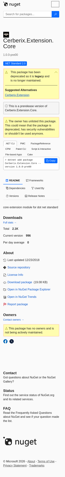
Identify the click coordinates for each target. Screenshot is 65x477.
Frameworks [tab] (34, 180)
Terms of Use (46, 461)
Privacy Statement (15, 465)
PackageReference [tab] (40, 143)
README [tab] (13, 180)
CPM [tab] (7, 149)
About (31, 461)
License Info (15, 274)
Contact (10, 373)
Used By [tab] (37, 188)
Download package (20, 282)
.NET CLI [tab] (10, 143)
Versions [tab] (12, 196)
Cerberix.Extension (17, 95)
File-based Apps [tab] (13, 154)
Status (8, 391)
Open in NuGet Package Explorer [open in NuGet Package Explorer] (29, 289)
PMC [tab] (22, 143)
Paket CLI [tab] (21, 149)
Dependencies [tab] (15, 188)
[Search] (55, 14)
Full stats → (10, 222)
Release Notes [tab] (35, 196)
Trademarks (36, 465)
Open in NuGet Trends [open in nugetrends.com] (22, 296)
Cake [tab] (30, 154)
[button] (31, 76)
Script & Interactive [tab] (41, 149)
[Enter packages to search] (27, 14)
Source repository (19, 267)
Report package (18, 304)
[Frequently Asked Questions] (7, 408)
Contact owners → (13, 319)
